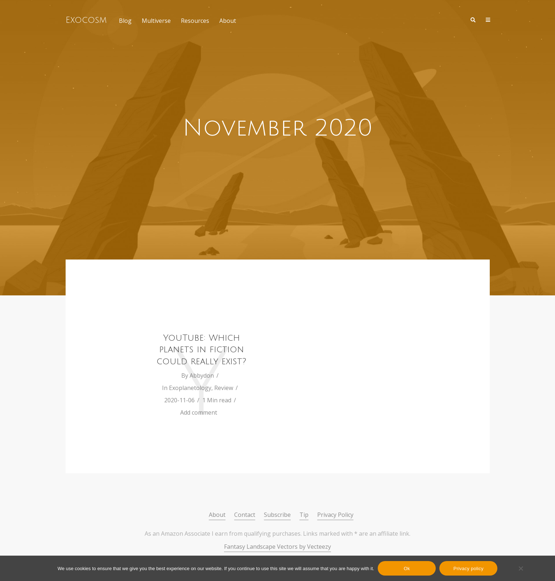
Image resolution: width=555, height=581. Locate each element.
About (227, 21)
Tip (303, 515)
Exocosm (86, 20)
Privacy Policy (335, 515)
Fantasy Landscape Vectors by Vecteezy (277, 547)
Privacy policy (468, 568)
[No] (521, 568)
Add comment (198, 412)
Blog (125, 21)
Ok (407, 568)
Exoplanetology (190, 388)
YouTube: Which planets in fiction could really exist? (201, 349)
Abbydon (202, 375)
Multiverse (156, 21)
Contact (244, 515)
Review (223, 388)
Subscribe (277, 515)
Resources (195, 21)
